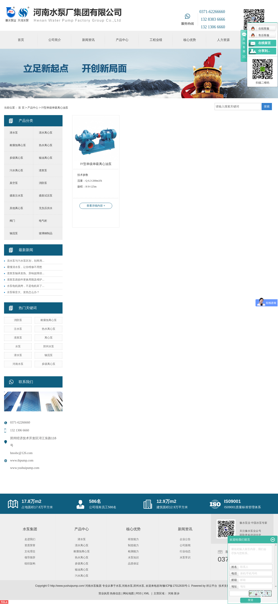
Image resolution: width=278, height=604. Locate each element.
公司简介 (54, 40)
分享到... (264, 51)
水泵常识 (185, 557)
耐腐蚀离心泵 (18, 145)
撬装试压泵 (45, 195)
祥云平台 (211, 585)
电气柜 (43, 220)
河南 (170, 593)
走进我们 (30, 539)
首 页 (21, 107)
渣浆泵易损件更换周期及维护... (25, 279)
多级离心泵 (16, 157)
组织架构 (30, 563)
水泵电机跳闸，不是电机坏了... (25, 286)
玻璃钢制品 (45, 233)
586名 (95, 501)
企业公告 (185, 539)
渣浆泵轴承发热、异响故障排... (25, 273)
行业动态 (185, 551)
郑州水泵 (48, 346)
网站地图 (128, 593)
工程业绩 (156, 40)
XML (146, 593)
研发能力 (133, 539)
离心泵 (49, 337)
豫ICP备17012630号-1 (176, 585)
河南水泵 (18, 364)
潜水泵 (14, 132)
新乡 (176, 593)
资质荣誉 (30, 545)
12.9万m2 (166, 501)
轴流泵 (14, 233)
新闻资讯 (88, 40)
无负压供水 (45, 208)
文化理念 (30, 551)
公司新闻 (185, 545)
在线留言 (264, 43)
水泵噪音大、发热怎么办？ (23, 292)
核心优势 (189, 40)
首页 (21, 40)
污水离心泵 (16, 170)
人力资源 (223, 40)
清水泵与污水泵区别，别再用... (25, 260)
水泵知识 (133, 557)
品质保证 (133, 563)
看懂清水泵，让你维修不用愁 (24, 267)
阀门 (12, 220)
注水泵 (18, 328)
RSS (139, 593)
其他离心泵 (16, 208)
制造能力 (133, 545)
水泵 (18, 346)
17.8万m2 (31, 501)
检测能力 (133, 551)
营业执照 (104, 593)
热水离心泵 (45, 145)
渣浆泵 (43, 170)
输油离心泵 (45, 157)
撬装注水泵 (16, 195)
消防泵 (43, 183)
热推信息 (115, 593)
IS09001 (232, 501)
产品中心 (122, 40)
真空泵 (14, 183)
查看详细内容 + (96, 205)
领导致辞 (30, 557)
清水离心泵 (45, 132)
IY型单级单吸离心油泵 (54, 107)
